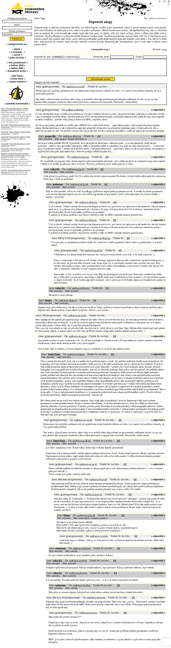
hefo (3, 108)
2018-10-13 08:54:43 (101, 241)
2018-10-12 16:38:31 (81, 588)
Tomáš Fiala (54, 357)
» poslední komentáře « (17, 103)
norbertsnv (58, 187)
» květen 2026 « (17, 65)
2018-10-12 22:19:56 (99, 539)
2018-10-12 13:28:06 (81, 444)
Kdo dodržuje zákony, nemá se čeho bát (15, 109)
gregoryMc (50, 139)
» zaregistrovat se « (17, 44)
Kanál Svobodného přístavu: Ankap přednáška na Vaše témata (15, 155)
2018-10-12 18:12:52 (80, 291)
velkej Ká (54, 172)
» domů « (17, 49)
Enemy (48, 303)
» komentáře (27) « (100, 49)
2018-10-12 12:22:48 (75, 90)
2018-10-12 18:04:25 (88, 205)
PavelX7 (4, 170)
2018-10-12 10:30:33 (80, 160)
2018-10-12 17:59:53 (93, 498)
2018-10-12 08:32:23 (72, 139)
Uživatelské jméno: (101, 57)
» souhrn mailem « (17, 81)
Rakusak (4, 154)
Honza (66, 518)
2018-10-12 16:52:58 (98, 483)
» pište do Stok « (17, 57)
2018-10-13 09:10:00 (88, 616)
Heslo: (17, 24)
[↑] (99, 139)
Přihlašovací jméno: (17, 18)
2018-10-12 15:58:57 (78, 564)
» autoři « (17, 54)
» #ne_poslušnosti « (17, 62)
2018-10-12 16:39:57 (81, 551)
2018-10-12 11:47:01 (75, 357)
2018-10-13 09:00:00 (96, 601)
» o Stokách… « (17, 52)
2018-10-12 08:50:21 (68, 303)
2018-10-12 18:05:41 (88, 223)
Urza (43, 18)
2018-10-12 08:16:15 (74, 113)
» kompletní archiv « (17, 70)
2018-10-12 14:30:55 (88, 467)
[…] (17, 122)
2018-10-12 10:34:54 (77, 339)
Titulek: (139, 57)
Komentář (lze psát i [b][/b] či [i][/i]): (57, 57)
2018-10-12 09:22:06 (77, 319)
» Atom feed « (17, 78)
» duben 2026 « (17, 68)
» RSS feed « (17, 75)
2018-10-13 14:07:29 (93, 253)
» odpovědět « (158, 113)
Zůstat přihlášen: (17, 31)
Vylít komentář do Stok (100, 82)
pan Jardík (4, 125)
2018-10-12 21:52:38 (86, 518)
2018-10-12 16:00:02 (78, 576)
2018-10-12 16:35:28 (79, 187)
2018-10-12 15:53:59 (75, 172)
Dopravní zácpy (100, 22)
